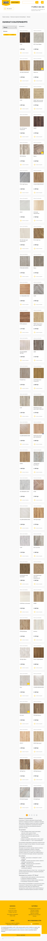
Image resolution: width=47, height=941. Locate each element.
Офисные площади (34, 913)
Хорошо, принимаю (21, 935)
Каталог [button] (15, 2)
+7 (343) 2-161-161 (37, 7)
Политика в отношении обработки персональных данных (21, 928)
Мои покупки (9, 8)
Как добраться (12, 908)
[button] (25, 53)
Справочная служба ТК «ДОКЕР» (12, 923)
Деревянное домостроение (34, 914)
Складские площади (34, 911)
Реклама (34, 916)
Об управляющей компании (35, 908)
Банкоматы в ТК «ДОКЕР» (12, 924)
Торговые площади (34, 910)
